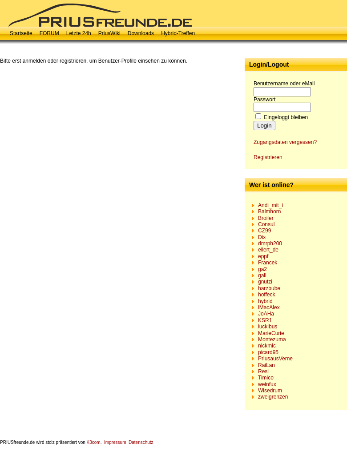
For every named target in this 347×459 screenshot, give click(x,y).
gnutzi (265, 282)
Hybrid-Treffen (178, 33)
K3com (94, 442)
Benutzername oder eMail (284, 83)
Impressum (115, 442)
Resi (263, 371)
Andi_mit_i (270, 205)
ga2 (262, 269)
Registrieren (268, 157)
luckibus (267, 326)
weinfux (267, 384)
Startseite (21, 33)
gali (262, 275)
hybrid (265, 301)
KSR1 (265, 320)
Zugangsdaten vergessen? (285, 142)
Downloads (141, 33)
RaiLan (266, 365)
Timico (266, 378)
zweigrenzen (273, 397)
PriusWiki (109, 33)
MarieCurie (271, 333)
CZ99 (264, 231)
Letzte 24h (78, 33)
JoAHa (266, 314)
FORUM (49, 33)
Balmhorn (269, 211)
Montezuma (272, 339)
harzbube (269, 288)
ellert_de (268, 250)
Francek (267, 262)
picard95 (268, 352)
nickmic (267, 346)
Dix (262, 237)
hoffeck (266, 294)
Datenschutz (141, 442)
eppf (263, 256)
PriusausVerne (275, 358)
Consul (266, 224)
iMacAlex (269, 307)
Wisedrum (270, 390)
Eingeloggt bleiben (286, 117)
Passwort (264, 99)
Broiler (266, 218)
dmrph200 (270, 243)
